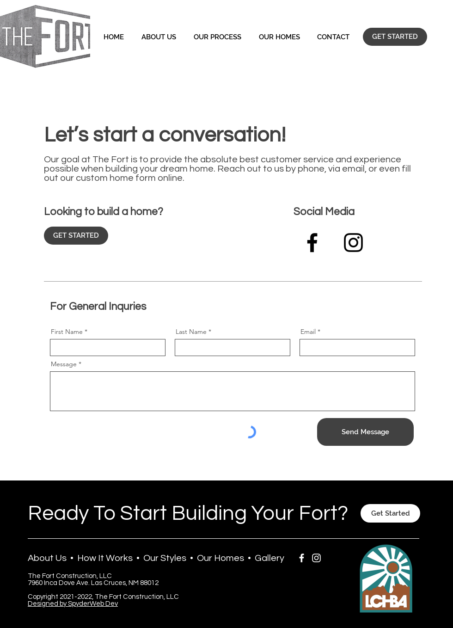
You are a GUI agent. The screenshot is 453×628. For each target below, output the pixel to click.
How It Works (105, 558)
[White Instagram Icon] (316, 558)
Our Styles (164, 558)
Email (308, 331)
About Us (47, 558)
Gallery (269, 558)
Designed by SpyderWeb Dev (73, 603)
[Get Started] (390, 513)
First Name (67, 331)
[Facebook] (312, 242)
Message (64, 364)
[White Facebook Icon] (301, 558)
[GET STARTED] (395, 37)
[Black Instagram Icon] (353, 242)
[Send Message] (365, 432)
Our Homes (220, 558)
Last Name (191, 331)
